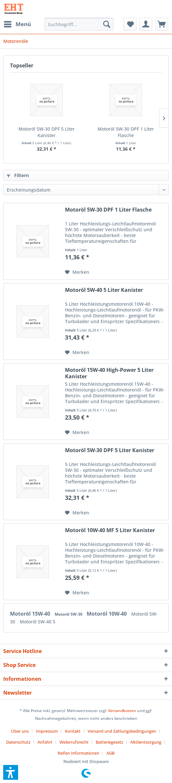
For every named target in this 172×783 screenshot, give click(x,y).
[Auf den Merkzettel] (77, 272)
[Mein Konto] (145, 24)
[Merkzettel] (130, 24)
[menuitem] (17, 24)
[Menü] (17, 24)
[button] (10, 772)
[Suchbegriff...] (79, 24)
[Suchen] (106, 24)
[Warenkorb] (161, 24)
